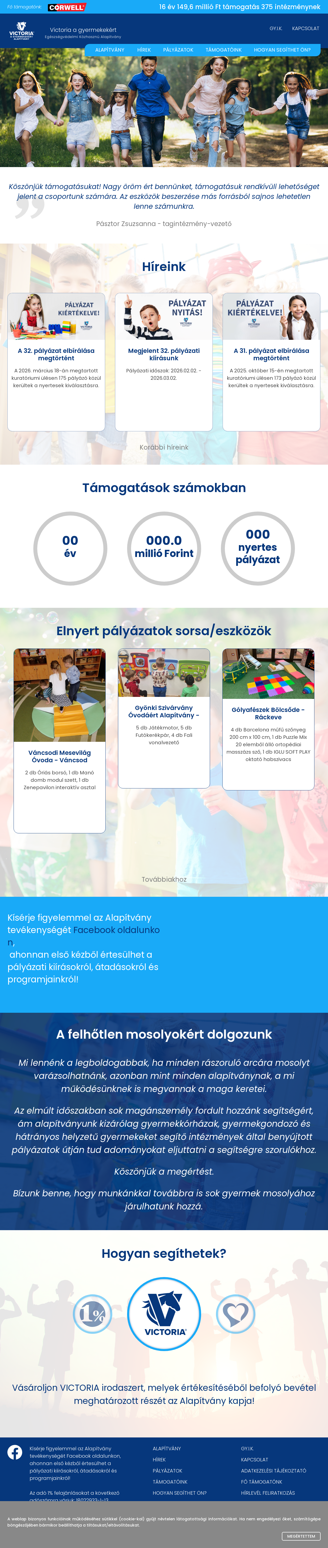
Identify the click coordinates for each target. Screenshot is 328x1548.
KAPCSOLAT (305, 28)
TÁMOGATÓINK (224, 49)
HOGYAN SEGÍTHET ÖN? (282, 49)
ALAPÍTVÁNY (109, 49)
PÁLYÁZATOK (178, 49)
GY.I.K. (276, 28)
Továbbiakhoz (164, 879)
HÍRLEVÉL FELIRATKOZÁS (268, 1493)
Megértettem (301, 1536)
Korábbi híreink (164, 447)
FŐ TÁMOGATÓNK (261, 1481)
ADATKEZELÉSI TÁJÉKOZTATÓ (273, 1470)
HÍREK (144, 49)
